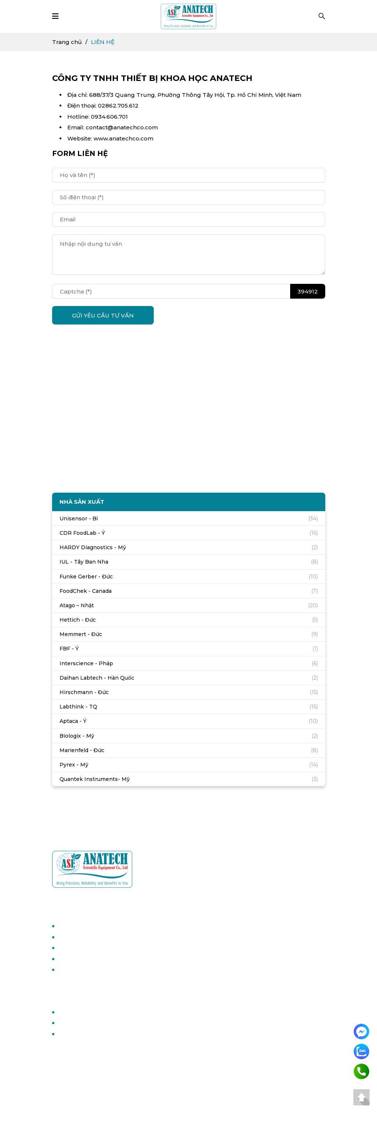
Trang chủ (67, 41)
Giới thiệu (71, 1022)
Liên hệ (68, 1033)
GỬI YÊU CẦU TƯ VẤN (103, 315)
